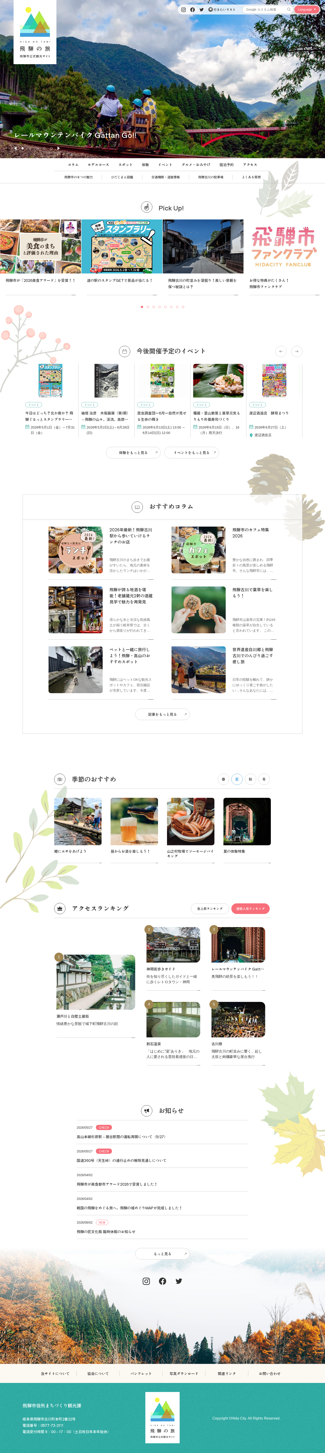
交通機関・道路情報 (165, 177)
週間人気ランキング (250, 908)
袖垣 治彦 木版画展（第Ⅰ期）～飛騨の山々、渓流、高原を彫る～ (105, 419)
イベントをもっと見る (192, 452)
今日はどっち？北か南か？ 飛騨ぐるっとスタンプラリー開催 (49, 419)
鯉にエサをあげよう (70, 851)
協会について (98, 1373)
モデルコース (98, 164)
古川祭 (216, 1043)
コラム (73, 164)
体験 (145, 164)
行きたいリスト (222, 9)
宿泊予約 (226, 164)
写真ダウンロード (183, 1373)
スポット (125, 164)
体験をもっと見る (133, 452)
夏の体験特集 (234, 851)
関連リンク (227, 1373)
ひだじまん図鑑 (122, 177)
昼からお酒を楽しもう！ (130, 851)
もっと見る (162, 1253)
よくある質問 (251, 177)
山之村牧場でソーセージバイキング (190, 853)
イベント (165, 164)
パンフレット (141, 1373)
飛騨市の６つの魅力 (78, 177)
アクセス (250, 164)
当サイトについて (55, 1373)
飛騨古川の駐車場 (210, 177)
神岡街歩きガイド (160, 969)
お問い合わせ (270, 1373)
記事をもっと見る (162, 714)
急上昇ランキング (210, 908)
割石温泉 (153, 1043)
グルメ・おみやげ (195, 164)
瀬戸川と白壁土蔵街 (72, 1016)
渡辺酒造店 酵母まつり (269, 413)
